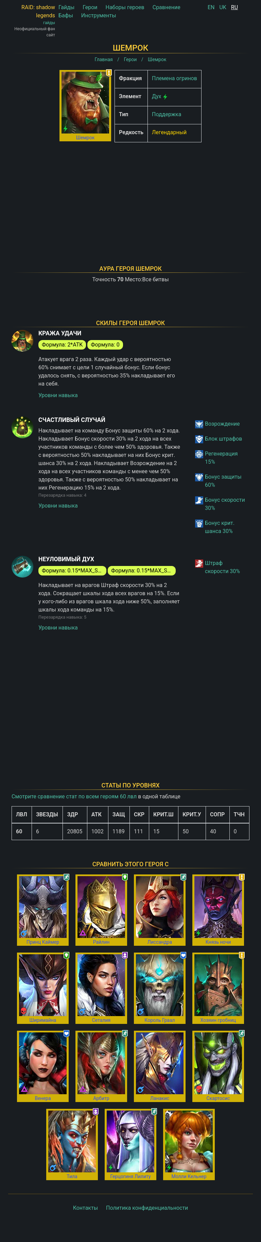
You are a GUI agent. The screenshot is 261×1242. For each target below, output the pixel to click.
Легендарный (169, 132)
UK (222, 7)
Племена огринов (174, 78)
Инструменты (98, 15)
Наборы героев (124, 7)
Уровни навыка (58, 395)
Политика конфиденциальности (147, 1208)
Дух (156, 96)
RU (234, 7)
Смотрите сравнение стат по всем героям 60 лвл (74, 796)
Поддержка (166, 114)
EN (211, 7)
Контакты (85, 1208)
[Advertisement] (130, 195)
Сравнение (166, 7)
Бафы (65, 15)
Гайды (66, 7)
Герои (90, 7)
